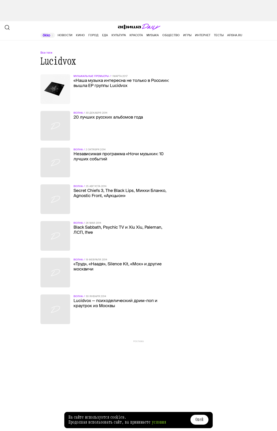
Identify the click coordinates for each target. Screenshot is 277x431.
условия (159, 422)
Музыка (152, 35)
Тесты (219, 35)
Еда (105, 35)
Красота (136, 35)
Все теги (46, 53)
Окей (199, 419)
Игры (187, 35)
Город (93, 35)
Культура (118, 35)
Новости (65, 35)
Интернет (202, 35)
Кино (80, 35)
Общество (171, 35)
